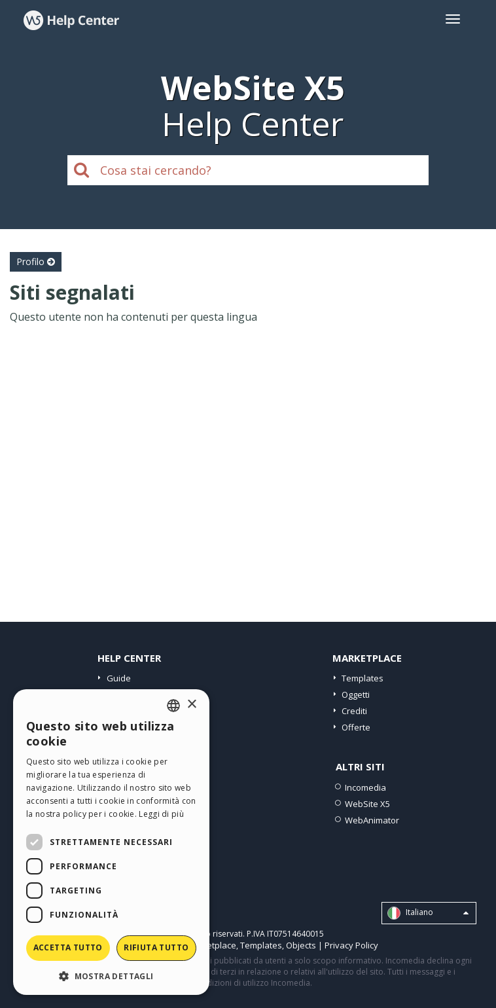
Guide (119, 678)
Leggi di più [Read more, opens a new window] (161, 813)
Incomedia (365, 787)
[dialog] (111, 842)
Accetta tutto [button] (68, 947)
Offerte (356, 727)
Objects (301, 945)
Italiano (428, 913)
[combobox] (173, 705)
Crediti (354, 711)
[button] (111, 975)
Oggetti (356, 694)
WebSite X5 (367, 804)
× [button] (191, 705)
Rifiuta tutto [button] (156, 947)
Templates (362, 678)
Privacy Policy (351, 945)
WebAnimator (372, 820)
